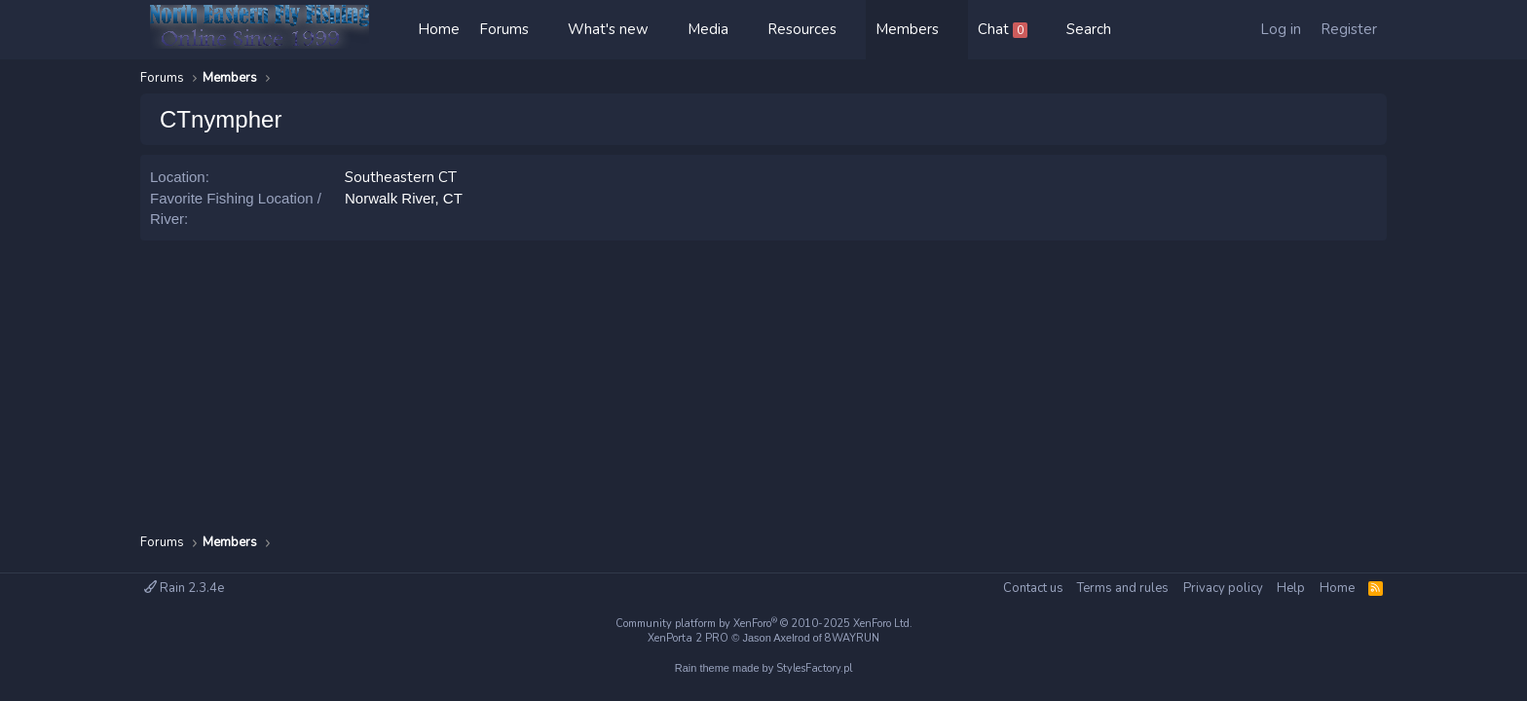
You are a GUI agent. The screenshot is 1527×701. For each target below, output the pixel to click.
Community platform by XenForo (763, 623)
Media (708, 29)
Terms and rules (1123, 588)
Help (1291, 588)
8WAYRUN (852, 638)
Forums (504, 29)
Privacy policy (1223, 588)
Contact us (1033, 588)
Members (907, 29)
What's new (608, 29)
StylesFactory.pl (814, 668)
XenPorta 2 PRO (688, 638)
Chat (1002, 29)
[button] (548, 29)
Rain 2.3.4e (184, 588)
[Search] (1089, 29)
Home (439, 29)
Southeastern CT (401, 177)
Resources (802, 29)
